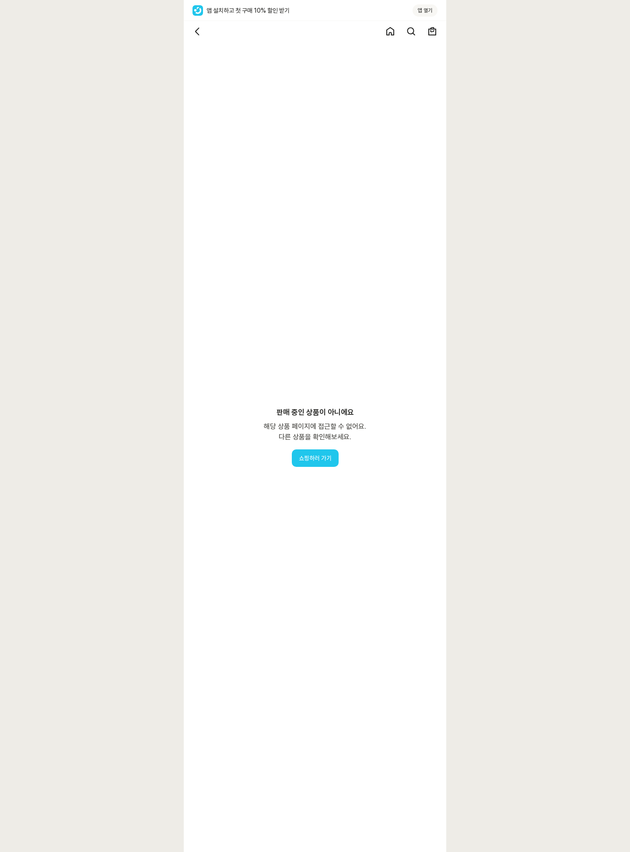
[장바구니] (432, 31)
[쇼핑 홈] (390, 31)
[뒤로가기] (197, 31)
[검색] (411, 31)
